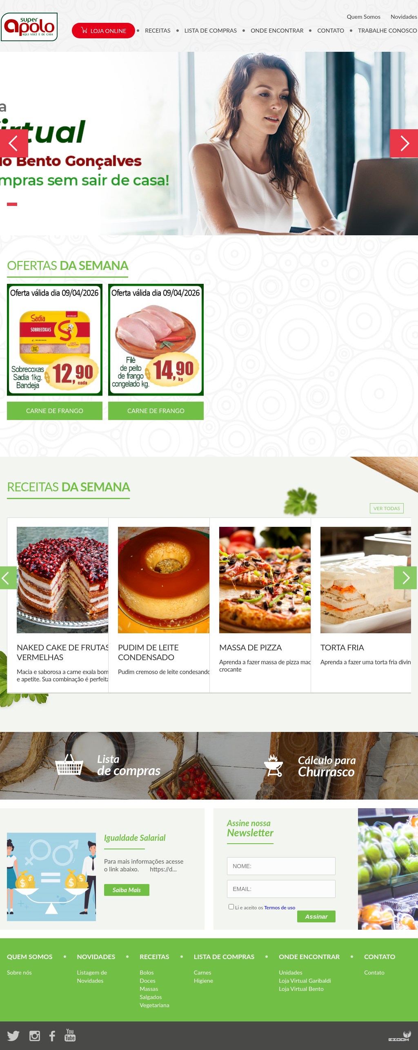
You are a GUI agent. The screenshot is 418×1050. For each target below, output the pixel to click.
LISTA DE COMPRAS (211, 30)
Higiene (203, 980)
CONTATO (330, 30)
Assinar (316, 916)
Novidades (404, 16)
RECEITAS (157, 30)
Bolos (146, 972)
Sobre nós (19, 972)
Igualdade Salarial (135, 837)
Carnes (202, 972)
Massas (149, 988)
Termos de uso (279, 907)
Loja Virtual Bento (301, 988)
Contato (374, 972)
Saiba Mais (127, 889)
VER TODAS (387, 508)
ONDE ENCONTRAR (277, 30)
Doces (148, 980)
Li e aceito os (262, 907)
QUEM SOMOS (30, 956)
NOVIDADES (96, 956)
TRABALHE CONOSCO (387, 30)
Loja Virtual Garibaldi (305, 980)
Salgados (151, 996)
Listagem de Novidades (92, 976)
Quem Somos (363, 16)
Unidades (290, 972)
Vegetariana (154, 1004)
